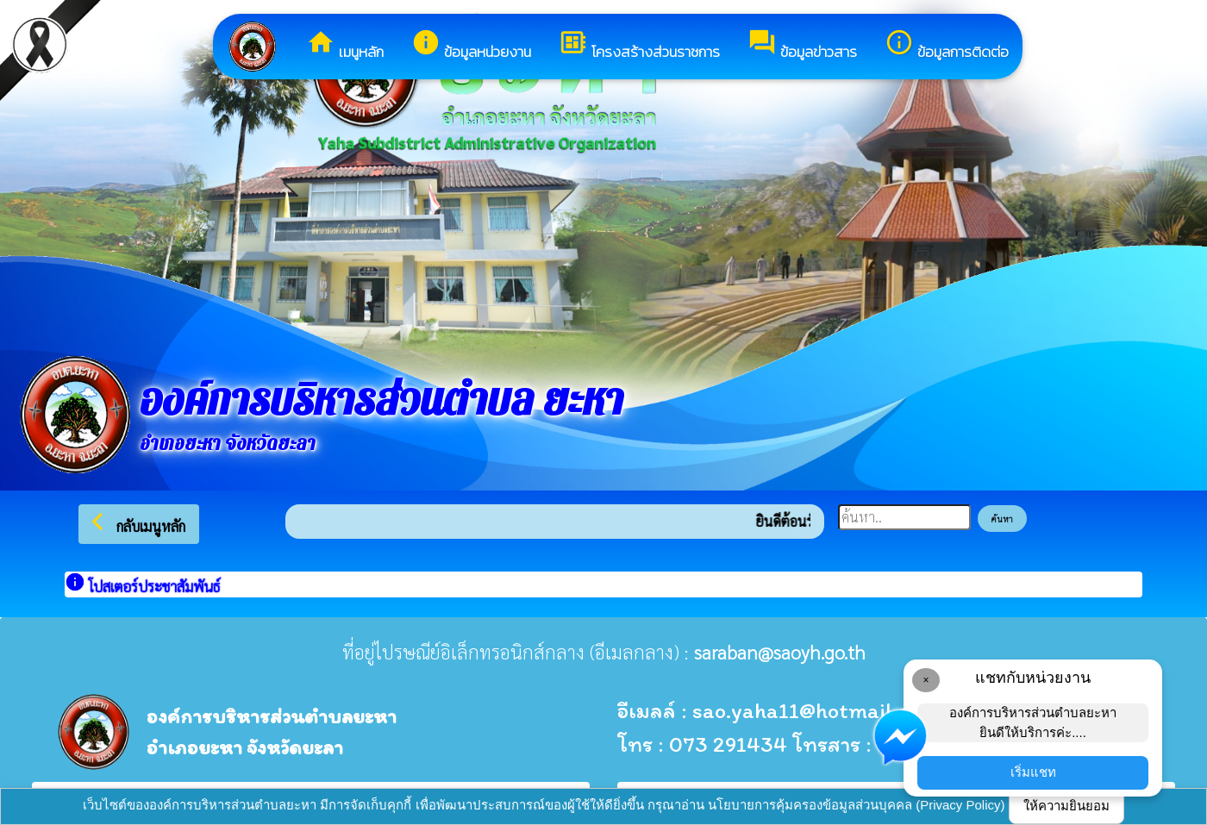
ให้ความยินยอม (1066, 805)
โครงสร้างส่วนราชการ (639, 45)
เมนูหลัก (345, 45)
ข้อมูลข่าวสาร (802, 45)
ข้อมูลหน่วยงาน (471, 45)
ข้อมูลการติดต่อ (947, 45)
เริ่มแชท (1033, 772)
